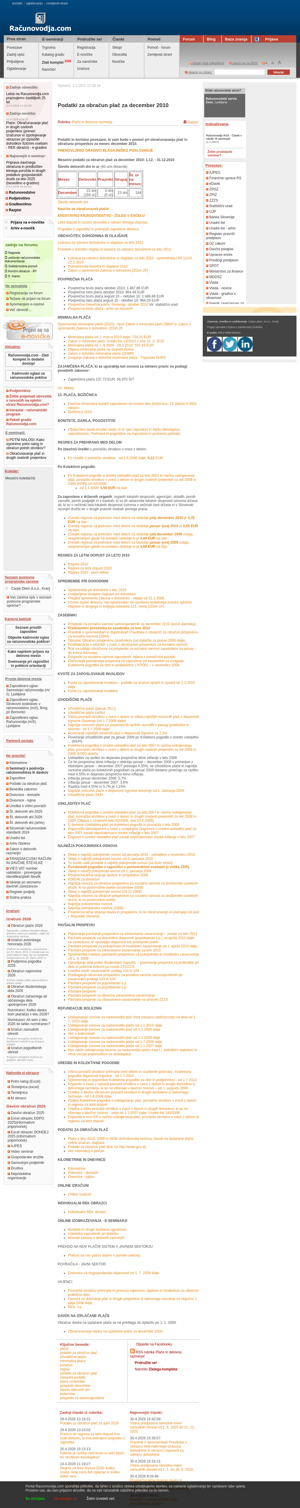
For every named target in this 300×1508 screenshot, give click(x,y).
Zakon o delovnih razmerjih (21, 851)
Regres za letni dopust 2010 (90, 568)
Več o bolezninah (81, 1034)
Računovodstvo (20, 192)
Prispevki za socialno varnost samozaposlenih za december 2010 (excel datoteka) (132, 624)
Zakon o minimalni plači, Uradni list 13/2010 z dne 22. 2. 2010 (116, 341)
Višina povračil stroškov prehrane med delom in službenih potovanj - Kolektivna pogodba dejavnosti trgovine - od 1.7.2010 (129, 1074)
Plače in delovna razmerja (92, 122)
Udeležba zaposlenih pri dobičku (93, 1234)
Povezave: (214, 165)
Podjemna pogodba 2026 (24, 963)
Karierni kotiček (18, 619)
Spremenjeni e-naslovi (25, 304)
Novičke (118, 62)
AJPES (15, 1146)
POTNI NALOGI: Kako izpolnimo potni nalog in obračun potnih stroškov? (25, 444)
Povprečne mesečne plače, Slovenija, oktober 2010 (108, 304)
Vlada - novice (218, 288)
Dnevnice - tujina (21, 800)
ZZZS (212, 200)
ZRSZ (212, 189)
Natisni (193, 122)
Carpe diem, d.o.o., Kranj (263, 321)
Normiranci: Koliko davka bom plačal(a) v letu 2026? (28, 1012)
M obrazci (17, 1098)
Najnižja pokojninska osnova (90, 904)
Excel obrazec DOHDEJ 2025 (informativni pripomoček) (28, 1136)
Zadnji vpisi (15, 55)
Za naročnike (87, 62)
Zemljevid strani (159, 55)
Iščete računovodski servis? (223, 90)
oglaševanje (34, 3)
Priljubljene (15, 62)
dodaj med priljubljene (207, 63)
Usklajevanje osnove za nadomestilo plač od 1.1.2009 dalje (114, 1038)
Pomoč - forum (159, 47)
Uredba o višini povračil (26, 806)
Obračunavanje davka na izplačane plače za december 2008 (115, 1331)
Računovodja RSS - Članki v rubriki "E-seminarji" (224, 137)
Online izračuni (79, 1194)
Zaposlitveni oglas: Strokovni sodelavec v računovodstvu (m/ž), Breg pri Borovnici (26, 706)
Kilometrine (16, 763)
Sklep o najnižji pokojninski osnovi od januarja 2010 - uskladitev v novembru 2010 (131, 855)
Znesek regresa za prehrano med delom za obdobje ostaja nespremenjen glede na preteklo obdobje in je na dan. (130, 536)
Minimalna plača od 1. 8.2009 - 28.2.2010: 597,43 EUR (111, 345)
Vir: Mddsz (66, 388)
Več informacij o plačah (86, 1151)
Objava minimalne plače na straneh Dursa (100, 349)
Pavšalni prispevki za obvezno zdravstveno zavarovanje (111, 995)
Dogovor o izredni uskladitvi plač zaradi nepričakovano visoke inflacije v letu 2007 (131, 837)
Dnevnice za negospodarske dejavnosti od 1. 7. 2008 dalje (113, 1273)
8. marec (14, 276)
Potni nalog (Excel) (24, 1081)
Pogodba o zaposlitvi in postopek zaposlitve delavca (98, 229)
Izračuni (83, 69)
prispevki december (75, 1386)
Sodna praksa (18, 897)
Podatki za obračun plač (26, 784)
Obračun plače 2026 (25, 926)
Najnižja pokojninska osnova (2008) (95, 908)
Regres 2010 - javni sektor (88, 572)
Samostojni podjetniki (26, 1163)
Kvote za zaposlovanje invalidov (93, 691)
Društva (15, 1168)
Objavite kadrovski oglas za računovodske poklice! (28, 639)
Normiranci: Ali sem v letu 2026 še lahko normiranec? (29, 1022)
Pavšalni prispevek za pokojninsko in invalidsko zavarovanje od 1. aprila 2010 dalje (132, 946)
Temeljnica (18, 1093)
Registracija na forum (24, 293)
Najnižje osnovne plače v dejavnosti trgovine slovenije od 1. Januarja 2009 (126, 791)
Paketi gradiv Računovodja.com (21, 422)
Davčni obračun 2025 (26, 1113)
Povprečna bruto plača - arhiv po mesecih (100, 309)
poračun (66, 1365)
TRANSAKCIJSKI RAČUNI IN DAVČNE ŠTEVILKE (28, 861)
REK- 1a (74, 1307)
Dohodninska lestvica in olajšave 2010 (97, 266)
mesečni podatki (73, 1377)
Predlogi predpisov (222, 260)
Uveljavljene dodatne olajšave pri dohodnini (102, 594)
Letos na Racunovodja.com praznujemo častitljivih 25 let (27, 98)
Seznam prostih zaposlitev (28, 629)
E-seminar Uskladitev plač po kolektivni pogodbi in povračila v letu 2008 (123, 825)
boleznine (67, 1394)
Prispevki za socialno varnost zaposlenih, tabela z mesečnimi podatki (121, 657)
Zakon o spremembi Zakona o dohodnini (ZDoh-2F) (108, 270)
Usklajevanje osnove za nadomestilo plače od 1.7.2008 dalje (115, 1042)
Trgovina (48, 47)
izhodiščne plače (73, 1357)
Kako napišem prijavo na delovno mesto (28, 654)
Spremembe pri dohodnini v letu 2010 (97, 590)
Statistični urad (219, 206)
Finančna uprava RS (223, 178)
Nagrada (14, 252)
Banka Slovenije (220, 217)
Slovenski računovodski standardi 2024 (26, 830)
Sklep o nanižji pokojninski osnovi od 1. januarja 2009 (109, 871)
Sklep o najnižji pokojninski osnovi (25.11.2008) (105, 892)
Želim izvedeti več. (100, 1499)
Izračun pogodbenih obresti (25, 1050)
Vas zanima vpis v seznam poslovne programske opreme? (29, 601)
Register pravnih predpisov (220, 236)
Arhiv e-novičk (23, 228)
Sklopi (117, 47)
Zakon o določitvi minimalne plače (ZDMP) (101, 353)
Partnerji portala (19, 741)
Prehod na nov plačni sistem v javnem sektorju (104, 1255)
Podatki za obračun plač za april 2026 (89, 1423)
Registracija (86, 47)
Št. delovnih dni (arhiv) (25, 823)
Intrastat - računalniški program (26, 412)
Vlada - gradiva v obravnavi (221, 296)
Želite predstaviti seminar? (219, 153)
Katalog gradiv (53, 55)
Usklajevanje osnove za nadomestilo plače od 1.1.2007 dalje (115, 1046)
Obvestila (119, 55)
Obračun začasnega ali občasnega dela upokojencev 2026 (27, 1000)
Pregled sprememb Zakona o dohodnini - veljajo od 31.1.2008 (116, 598)
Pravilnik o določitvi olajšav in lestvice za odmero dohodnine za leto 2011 (114, 249)
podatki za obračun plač (78, 1353)
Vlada (212, 282)
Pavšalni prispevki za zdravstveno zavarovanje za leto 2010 (114, 950)
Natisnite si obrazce (22, 1073)
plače (64, 1349)
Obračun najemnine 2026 (25, 973)
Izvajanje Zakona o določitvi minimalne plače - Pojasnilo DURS (117, 358)
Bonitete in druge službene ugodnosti (97, 1230)
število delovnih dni (75, 1390)
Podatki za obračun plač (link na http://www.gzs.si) (107, 1147)
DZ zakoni (215, 243)
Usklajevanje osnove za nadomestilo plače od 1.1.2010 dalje (115, 1025)
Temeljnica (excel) (23, 1087)
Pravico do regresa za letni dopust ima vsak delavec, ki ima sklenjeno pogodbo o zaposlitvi (92, 1438)
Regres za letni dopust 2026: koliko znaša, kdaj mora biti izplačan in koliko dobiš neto (90, 1472)
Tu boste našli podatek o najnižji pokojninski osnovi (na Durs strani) (120, 863)
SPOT (212, 266)
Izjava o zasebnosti (239, 327)
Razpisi (13, 210)
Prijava (267, 39)
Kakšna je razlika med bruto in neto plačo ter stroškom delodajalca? (92, 1455)
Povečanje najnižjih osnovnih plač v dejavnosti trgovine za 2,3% (117, 733)
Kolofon (257, 327)
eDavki (213, 184)
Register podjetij (20, 892)
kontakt (17, 3)
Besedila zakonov (21, 789)
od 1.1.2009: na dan (103, 488)
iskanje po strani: (198, 72)
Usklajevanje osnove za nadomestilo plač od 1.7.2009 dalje (114, 1029)
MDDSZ (214, 277)
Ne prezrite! (15, 756)
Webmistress (233, 332)
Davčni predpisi (219, 249)
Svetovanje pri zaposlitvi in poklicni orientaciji (28, 664)
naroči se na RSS (243, 63)
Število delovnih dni (73, 202)
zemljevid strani (57, 3)
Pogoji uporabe (216, 327)
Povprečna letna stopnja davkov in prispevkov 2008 (108, 875)
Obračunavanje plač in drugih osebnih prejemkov (26, 456)
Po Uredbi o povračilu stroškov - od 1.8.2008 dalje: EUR (115, 458)
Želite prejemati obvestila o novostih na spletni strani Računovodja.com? (29, 400)
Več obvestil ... (19, 310)
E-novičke (85, 55)
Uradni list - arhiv (221, 228)
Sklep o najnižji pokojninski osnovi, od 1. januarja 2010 (110, 859)
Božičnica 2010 (80, 412)
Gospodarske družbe (26, 1157)
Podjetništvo (18, 198)
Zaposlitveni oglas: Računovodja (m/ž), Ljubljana (22, 722)
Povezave (14, 47)
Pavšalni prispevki (82, 991)
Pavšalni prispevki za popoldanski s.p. (97, 983)
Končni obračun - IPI (22, 271)
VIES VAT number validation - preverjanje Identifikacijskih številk (24, 872)
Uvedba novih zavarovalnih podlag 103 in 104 (103, 971)
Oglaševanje (16, 69)
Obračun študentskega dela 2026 (27, 989)
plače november (72, 1381)
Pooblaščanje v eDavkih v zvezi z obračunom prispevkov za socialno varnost (128, 645)
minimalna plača (73, 1361)
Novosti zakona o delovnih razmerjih (96, 1238)
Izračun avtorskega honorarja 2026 (24, 942)
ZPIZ (211, 195)
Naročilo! (49, 69)
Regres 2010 (78, 564)
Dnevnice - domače (23, 795)
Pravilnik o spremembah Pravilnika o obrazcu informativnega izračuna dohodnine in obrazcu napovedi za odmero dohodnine (158, 1448)
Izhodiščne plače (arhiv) (86, 713)
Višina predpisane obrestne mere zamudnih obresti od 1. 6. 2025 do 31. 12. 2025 (162, 1427)
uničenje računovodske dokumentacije (22, 259)
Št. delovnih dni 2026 (24, 817)
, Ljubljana (221, 100)
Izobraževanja (217, 124)
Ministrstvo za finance (224, 271)
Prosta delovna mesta (23, 679)
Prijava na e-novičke (27, 222)
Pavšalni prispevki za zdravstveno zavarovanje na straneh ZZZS (118, 1000)
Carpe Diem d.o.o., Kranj (27, 588)
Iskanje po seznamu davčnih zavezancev (23, 884)
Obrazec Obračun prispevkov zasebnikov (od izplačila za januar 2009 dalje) (126, 640)
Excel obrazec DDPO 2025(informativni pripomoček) (26, 1122)
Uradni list (15, 838)
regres (65, 1369)
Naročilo (156, 1369)
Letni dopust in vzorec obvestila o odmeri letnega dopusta (102, 222)
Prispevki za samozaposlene (82, 1398)
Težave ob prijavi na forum (28, 299)
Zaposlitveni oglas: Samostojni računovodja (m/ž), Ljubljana (28, 690)
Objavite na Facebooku (154, 1344)
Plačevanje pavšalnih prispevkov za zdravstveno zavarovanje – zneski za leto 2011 (132, 934)
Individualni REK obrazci (87, 1212)
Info (220, 332)
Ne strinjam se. (66, 1499)
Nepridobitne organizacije (19, 1176)
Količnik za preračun (84, 879)
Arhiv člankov (18, 843)
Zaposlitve (15, 778)
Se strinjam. (35, 1499)
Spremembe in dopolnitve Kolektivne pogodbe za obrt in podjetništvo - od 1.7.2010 (132, 1080)
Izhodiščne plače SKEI (85, 795)
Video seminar (20, 1151)
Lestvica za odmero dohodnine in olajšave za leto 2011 (100, 243)
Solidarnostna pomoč (23, 266)
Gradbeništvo (19, 204)
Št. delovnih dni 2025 (24, 811)
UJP (211, 211)
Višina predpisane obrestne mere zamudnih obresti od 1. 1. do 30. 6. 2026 (161, 1467)
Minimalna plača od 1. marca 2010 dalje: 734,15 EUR (109, 337)
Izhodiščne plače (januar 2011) (92, 708)
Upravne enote (219, 255)
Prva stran (16, 39)
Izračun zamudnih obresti (23, 1031)
